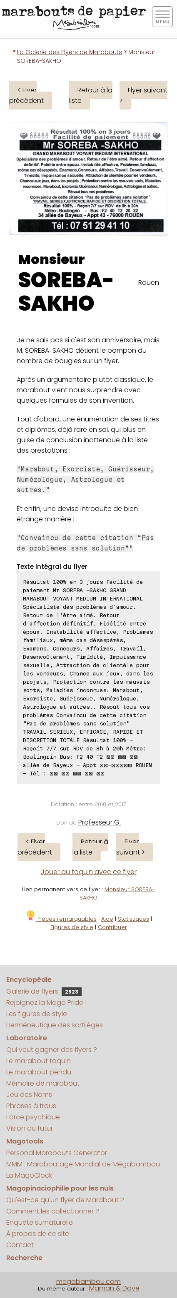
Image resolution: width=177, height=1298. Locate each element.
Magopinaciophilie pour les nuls (60, 1188)
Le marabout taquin (38, 1061)
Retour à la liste (90, 95)
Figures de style (71, 927)
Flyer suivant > (143, 95)
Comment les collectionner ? (52, 1211)
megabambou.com (88, 1281)
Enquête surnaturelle (39, 1222)
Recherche (24, 1258)
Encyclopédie (29, 979)
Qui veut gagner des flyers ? (51, 1049)
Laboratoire (26, 1038)
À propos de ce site (37, 1233)
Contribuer (112, 927)
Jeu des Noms (29, 1094)
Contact (20, 1245)
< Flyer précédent (26, 95)
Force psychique (33, 1117)
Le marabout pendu (38, 1072)
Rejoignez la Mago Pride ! (46, 1002)
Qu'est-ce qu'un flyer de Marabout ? (65, 1200)
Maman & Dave (114, 1288)
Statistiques (133, 919)
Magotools (24, 1141)
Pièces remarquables (61, 919)
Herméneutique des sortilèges (54, 1025)
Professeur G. (99, 822)
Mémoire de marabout (43, 1083)
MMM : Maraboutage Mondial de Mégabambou (83, 1164)
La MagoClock (29, 1175)
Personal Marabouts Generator (56, 1153)
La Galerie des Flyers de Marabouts (69, 52)
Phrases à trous (31, 1106)
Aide (107, 919)
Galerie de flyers (44, 991)
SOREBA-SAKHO (66, 292)
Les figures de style (36, 1014)
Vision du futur (29, 1128)
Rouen (148, 282)
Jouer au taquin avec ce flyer (89, 872)
